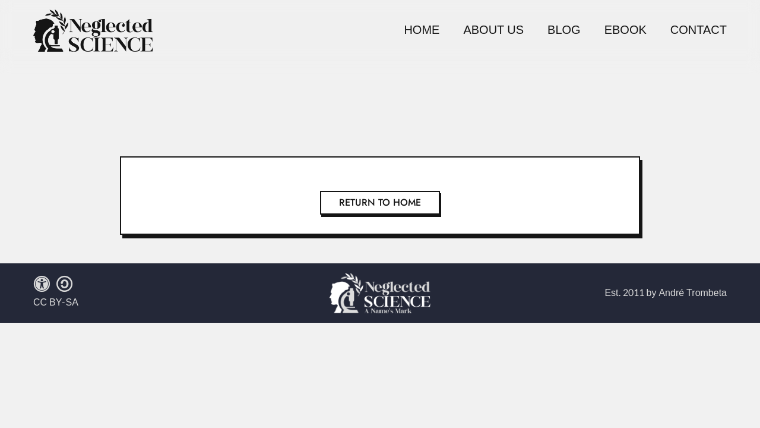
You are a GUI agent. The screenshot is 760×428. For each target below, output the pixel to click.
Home (421, 30)
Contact (698, 30)
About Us (493, 30)
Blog (564, 30)
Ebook (625, 30)
